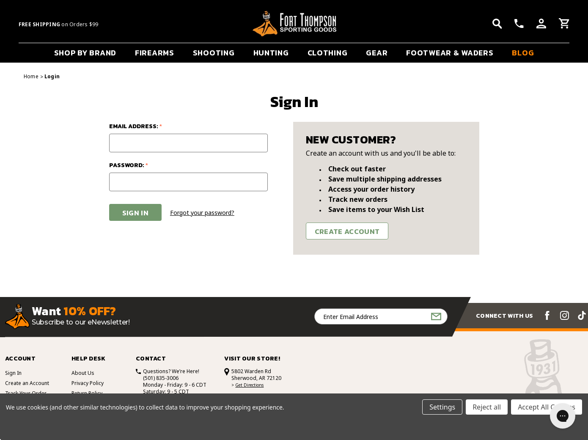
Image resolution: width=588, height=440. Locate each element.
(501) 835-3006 (161, 378)
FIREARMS (154, 52)
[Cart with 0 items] (564, 24)
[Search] (497, 24)
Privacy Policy (87, 383)
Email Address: (135, 126)
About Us (82, 373)
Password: (128, 165)
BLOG (523, 52)
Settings (442, 407)
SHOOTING (214, 52)
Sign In (13, 373)
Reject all (487, 407)
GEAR (376, 52)
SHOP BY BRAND (85, 52)
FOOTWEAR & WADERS (449, 52)
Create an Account (27, 383)
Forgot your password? (202, 213)
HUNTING (271, 52)
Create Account (347, 231)
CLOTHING (328, 52)
